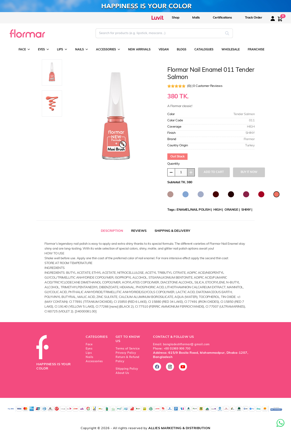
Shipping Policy (127, 368)
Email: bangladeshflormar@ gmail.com (181, 344)
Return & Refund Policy (127, 359)
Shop (175, 17)
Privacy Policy (126, 353)
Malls (196, 17)
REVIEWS (139, 231)
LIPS (62, 49)
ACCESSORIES (108, 49)
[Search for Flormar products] (158, 33)
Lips (89, 353)
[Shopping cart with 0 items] (280, 19)
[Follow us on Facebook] (157, 367)
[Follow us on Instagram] (170, 367)
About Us (122, 373)
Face (89, 344)
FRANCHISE (256, 49)
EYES (43, 49)
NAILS (81, 49)
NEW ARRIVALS (139, 49)
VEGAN (164, 49)
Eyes (89, 348)
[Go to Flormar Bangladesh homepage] (27, 33)
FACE (24, 49)
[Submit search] (227, 33)
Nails (89, 357)
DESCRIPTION (112, 231)
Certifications (222, 17)
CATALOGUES (203, 49)
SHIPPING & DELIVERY (172, 231)
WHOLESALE (230, 49)
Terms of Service (128, 348)
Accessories (94, 361)
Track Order (253, 17)
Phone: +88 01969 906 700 (171, 348)
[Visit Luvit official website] (162, 18)
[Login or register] (277, 21)
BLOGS (181, 49)
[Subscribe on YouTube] (183, 367)
